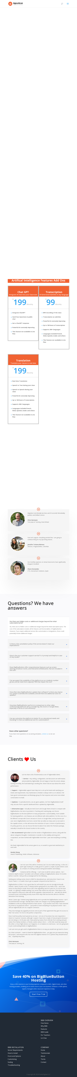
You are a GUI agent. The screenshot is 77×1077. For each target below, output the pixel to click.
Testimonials (45, 1053)
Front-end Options (14, 1056)
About (43, 1056)
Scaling (10, 1062)
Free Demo (45, 1023)
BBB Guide (44, 1032)
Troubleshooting (14, 1065)
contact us (45, 734)
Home (43, 1050)
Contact (43, 1062)
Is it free (44, 1038)
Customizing (12, 1059)
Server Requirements (15, 1050)
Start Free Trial (38, 994)
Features (44, 1029)
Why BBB (44, 1026)
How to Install (13, 1053)
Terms (43, 1059)
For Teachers (45, 1035)
